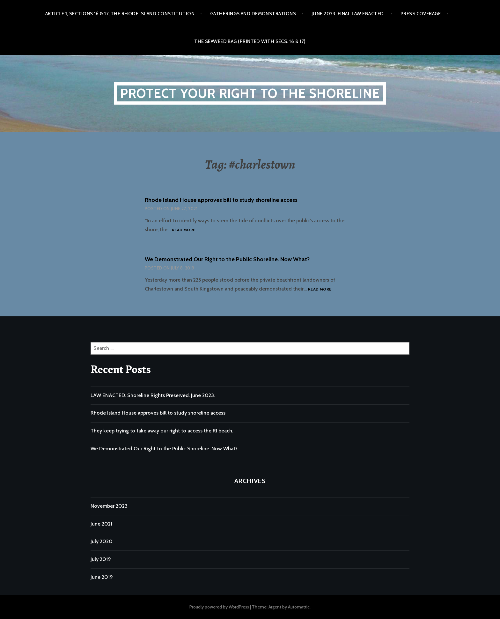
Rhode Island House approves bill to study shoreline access (221, 199)
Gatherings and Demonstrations (253, 14)
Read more (183, 230)
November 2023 (109, 506)
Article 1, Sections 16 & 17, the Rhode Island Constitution (120, 14)
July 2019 (101, 559)
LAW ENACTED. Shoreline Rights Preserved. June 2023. (153, 395)
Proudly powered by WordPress (219, 607)
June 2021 (101, 524)
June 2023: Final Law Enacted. (348, 14)
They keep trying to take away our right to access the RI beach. (162, 431)
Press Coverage (421, 14)
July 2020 (102, 541)
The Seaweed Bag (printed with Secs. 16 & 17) (250, 41)
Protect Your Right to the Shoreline (250, 93)
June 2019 (102, 577)
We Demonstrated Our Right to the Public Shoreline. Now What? (227, 259)
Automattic (299, 607)
